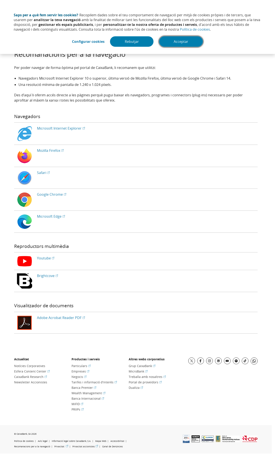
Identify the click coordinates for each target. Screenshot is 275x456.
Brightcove (47, 275)
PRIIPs (78, 409)
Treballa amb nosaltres (147, 377)
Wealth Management (88, 393)
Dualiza (136, 388)
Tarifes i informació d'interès (94, 382)
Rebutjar (132, 41)
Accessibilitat (117, 441)
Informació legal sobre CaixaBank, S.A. (71, 441)
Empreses (80, 371)
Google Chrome (51, 194)
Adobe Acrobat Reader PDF (61, 317)
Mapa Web (100, 441)
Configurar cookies (88, 41)
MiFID (77, 404)
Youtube (45, 258)
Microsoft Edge (51, 216)
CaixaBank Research (30, 377)
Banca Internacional (88, 398)
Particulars (81, 366)
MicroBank (138, 371)
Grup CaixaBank (142, 366)
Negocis (79, 377)
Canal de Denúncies (112, 446)
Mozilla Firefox (50, 150)
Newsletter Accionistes (30, 382)
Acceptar (181, 41)
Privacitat (61, 446)
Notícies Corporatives (29, 366)
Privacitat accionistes (85, 446)
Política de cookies (195, 29)
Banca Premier (84, 388)
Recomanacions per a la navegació (32, 446)
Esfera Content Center (32, 371)
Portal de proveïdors (145, 382)
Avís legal (43, 441)
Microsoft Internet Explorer (61, 128)
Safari (43, 172)
